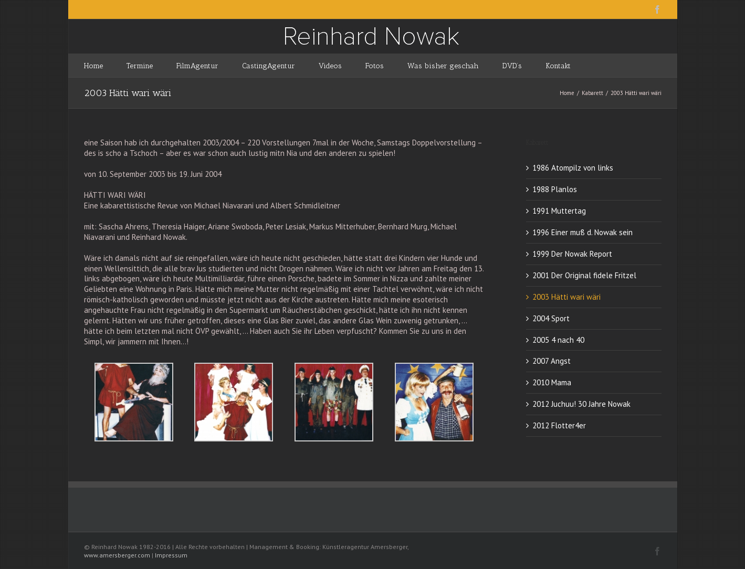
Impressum (171, 555)
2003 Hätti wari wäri (566, 297)
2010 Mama (551, 382)
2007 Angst (551, 361)
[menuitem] (105, 65)
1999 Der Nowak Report (572, 254)
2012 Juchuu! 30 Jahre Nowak (581, 404)
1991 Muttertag (559, 211)
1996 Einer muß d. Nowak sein (582, 232)
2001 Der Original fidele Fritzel (584, 275)
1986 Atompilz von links (572, 168)
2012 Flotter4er (559, 425)
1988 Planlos (554, 189)
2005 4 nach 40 (558, 340)
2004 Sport (551, 318)
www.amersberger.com (117, 555)
